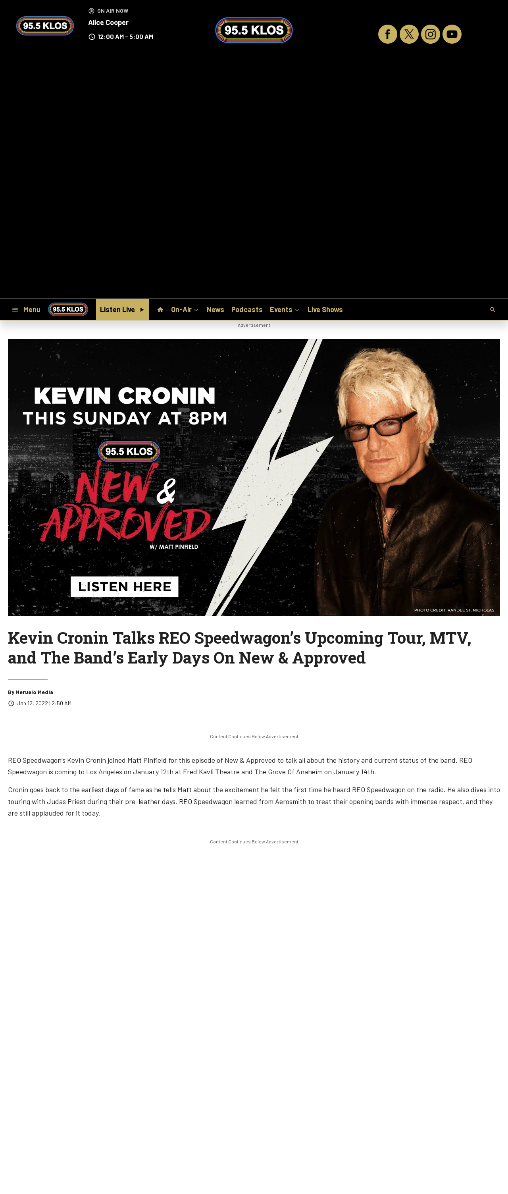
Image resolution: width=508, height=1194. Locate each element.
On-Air (185, 309)
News (215, 309)
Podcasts (247, 309)
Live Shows (325, 309)
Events (285, 309)
